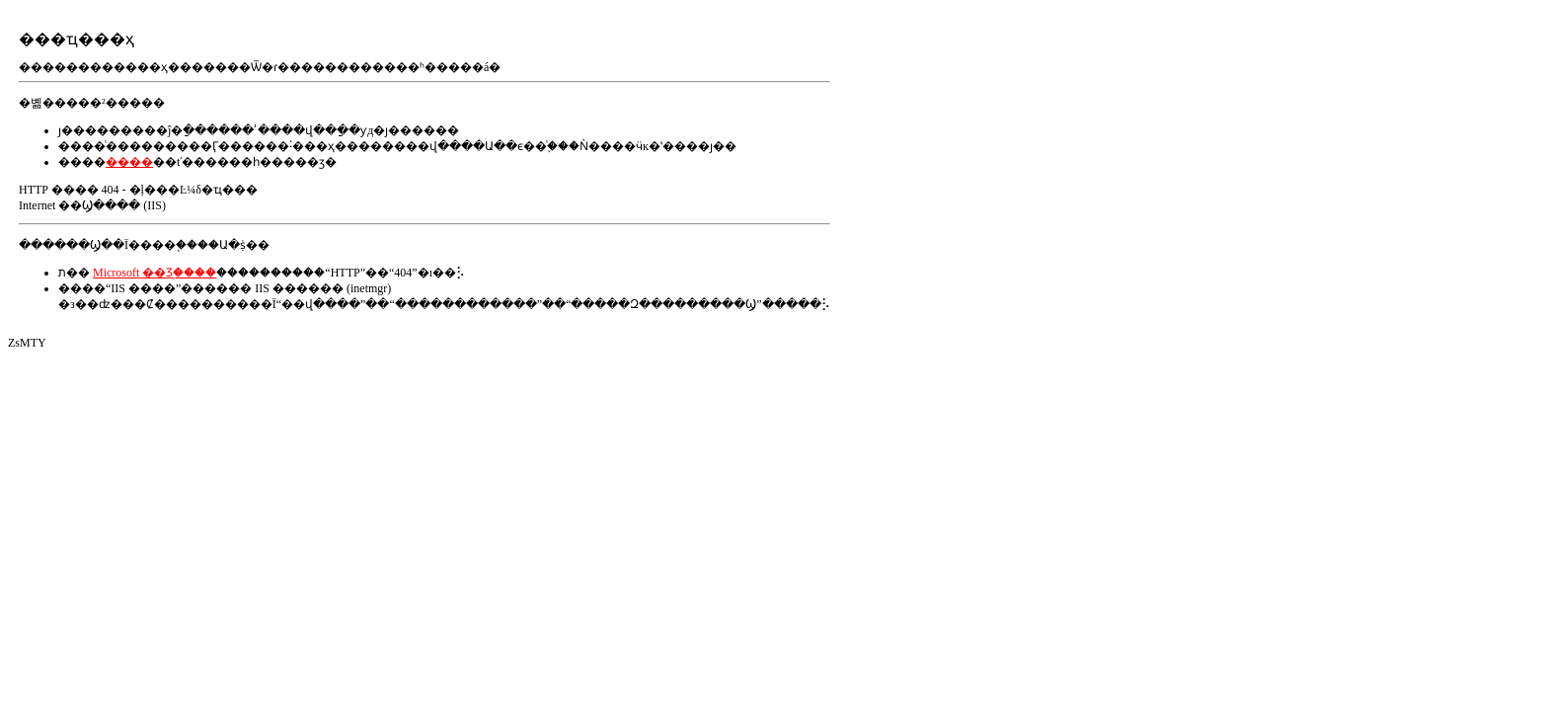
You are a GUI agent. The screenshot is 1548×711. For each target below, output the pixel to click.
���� (129, 162)
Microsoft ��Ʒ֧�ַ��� (154, 272)
